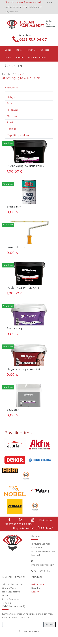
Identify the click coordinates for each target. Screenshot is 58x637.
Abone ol (49, 624)
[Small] (22, 624)
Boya (18, 74)
